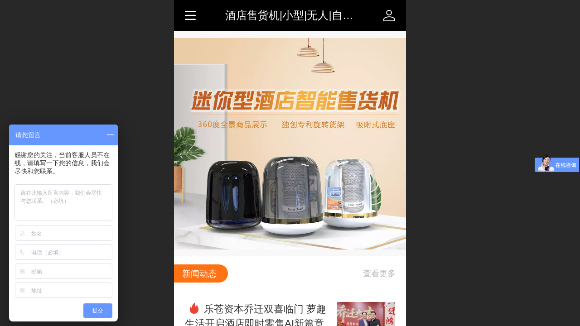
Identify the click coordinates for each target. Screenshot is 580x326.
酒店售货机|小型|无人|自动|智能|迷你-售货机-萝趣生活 (355, 15)
